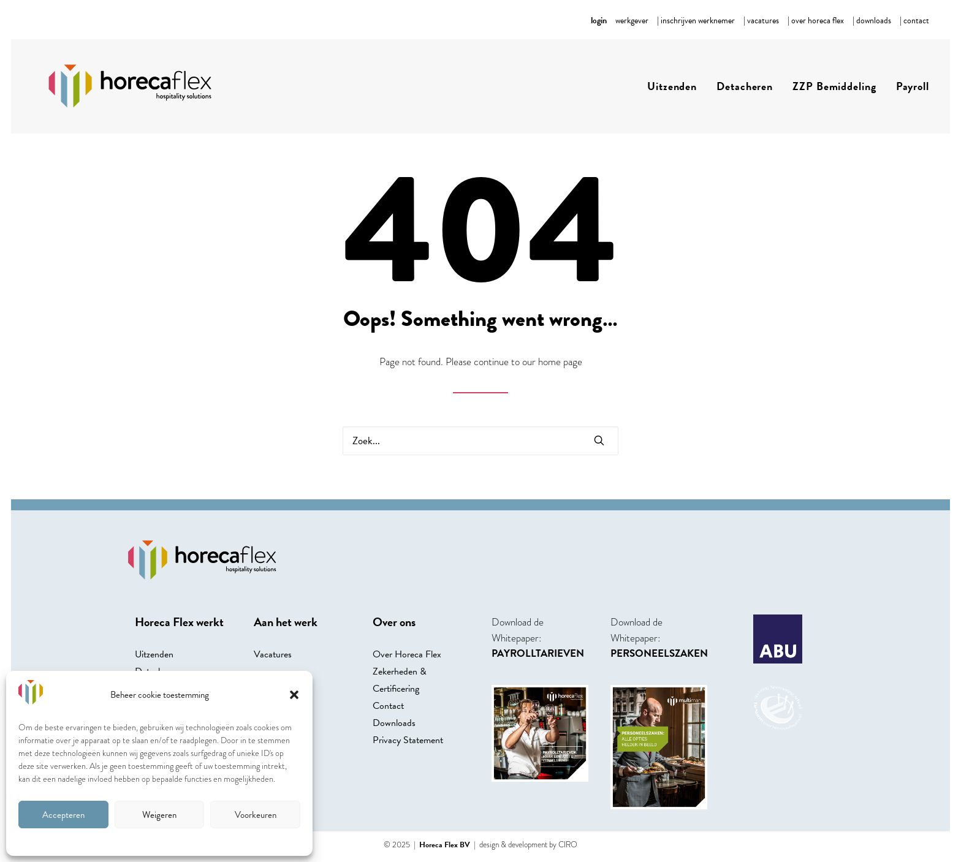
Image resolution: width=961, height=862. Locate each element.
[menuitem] (631, 20)
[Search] (480, 440)
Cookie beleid (159, 840)
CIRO (567, 844)
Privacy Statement (408, 740)
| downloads (872, 20)
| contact (914, 20)
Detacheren (744, 86)
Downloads (394, 723)
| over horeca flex (816, 20)
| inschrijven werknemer (696, 20)
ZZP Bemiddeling (834, 86)
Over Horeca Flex (407, 654)
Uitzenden (672, 86)
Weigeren (159, 815)
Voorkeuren (255, 815)
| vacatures (761, 20)
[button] (294, 695)
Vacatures (273, 654)
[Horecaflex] (124, 86)
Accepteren (63, 815)
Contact (388, 705)
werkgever (631, 20)
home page (560, 361)
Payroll (912, 86)
